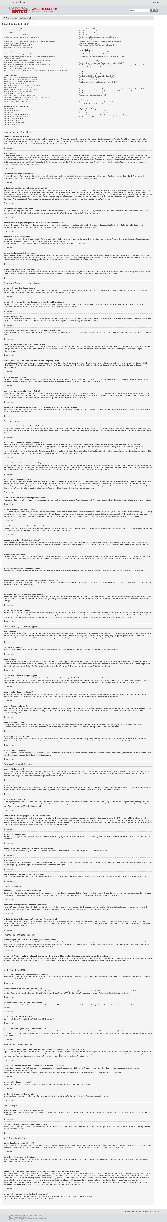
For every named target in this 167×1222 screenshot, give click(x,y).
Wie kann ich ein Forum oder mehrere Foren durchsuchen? (98, 74)
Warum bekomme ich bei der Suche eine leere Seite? (96, 78)
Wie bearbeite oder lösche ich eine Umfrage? (18, 87)
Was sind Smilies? (9, 112)
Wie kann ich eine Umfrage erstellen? (16, 83)
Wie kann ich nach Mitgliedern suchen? (92, 80)
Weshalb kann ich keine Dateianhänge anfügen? (19, 91)
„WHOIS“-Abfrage (13, 1175)
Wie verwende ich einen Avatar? (14, 66)
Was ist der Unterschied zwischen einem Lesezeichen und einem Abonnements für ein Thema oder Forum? (113, 89)
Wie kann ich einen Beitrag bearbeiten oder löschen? (20, 79)
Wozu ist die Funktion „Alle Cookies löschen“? (18, 47)
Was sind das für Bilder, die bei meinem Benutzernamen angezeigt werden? (28, 64)
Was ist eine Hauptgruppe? (88, 43)
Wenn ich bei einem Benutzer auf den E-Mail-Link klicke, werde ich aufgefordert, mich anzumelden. (35, 70)
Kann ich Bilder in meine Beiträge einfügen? (18, 114)
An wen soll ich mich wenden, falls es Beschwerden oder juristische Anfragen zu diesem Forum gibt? (111, 115)
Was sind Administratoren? (88, 31)
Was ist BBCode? (9, 108)
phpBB (18, 1215)
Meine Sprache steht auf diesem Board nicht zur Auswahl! (22, 62)
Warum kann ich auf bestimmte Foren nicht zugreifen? (21, 89)
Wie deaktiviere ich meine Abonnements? (92, 95)
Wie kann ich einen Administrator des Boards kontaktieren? (98, 117)
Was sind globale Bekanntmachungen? (16, 116)
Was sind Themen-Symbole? (13, 124)
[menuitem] (22, 2)
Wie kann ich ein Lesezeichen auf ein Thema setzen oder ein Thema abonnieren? (105, 91)
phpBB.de (142, 349)
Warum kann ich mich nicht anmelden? (16, 39)
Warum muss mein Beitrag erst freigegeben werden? (20, 99)
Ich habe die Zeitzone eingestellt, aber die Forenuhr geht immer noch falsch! (28, 60)
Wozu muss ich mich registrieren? (14, 31)
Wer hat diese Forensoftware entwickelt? (92, 111)
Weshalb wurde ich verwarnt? (13, 93)
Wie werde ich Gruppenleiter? (88, 39)
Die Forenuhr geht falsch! (12, 58)
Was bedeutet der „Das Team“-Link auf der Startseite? (96, 45)
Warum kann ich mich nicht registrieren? (16, 35)
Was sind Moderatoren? (87, 33)
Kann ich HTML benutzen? (12, 110)
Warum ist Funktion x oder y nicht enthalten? (93, 113)
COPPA (118, 190)
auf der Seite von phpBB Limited (65, 1147)
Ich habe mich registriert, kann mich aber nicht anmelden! (22, 37)
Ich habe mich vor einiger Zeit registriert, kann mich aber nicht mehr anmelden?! (29, 41)
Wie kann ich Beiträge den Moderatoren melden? (19, 95)
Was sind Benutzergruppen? (88, 35)
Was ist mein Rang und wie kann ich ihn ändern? (19, 68)
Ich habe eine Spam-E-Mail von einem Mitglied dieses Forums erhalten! (102, 56)
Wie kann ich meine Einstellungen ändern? (17, 54)
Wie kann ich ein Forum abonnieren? (91, 93)
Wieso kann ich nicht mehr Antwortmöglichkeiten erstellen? (22, 85)
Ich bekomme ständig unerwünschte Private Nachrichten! (97, 54)
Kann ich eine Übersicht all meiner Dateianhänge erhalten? (98, 104)
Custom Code (13, 1220)
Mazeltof (43, 1218)
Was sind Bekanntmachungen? (14, 118)
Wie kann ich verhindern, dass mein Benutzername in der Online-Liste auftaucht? (30, 56)
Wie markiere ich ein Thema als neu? (15, 101)
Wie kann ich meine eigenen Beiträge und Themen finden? (98, 82)
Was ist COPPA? (9, 33)
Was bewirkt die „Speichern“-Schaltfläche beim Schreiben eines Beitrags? (27, 97)
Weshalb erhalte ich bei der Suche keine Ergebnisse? (96, 76)
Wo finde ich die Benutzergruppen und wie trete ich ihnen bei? (99, 37)
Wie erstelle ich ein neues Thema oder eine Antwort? (20, 77)
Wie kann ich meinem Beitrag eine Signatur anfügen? (21, 81)
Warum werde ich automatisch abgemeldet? (18, 45)
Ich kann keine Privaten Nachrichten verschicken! (95, 52)
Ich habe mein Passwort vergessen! (15, 43)
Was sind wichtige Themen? (13, 120)
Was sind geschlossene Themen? (14, 122)
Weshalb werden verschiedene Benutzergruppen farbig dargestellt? (101, 41)
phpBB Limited (127, 349)
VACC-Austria (16, 1218)
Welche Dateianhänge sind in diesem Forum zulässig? (96, 102)
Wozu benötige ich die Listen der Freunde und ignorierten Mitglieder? (101, 63)
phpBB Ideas (103, 1159)
